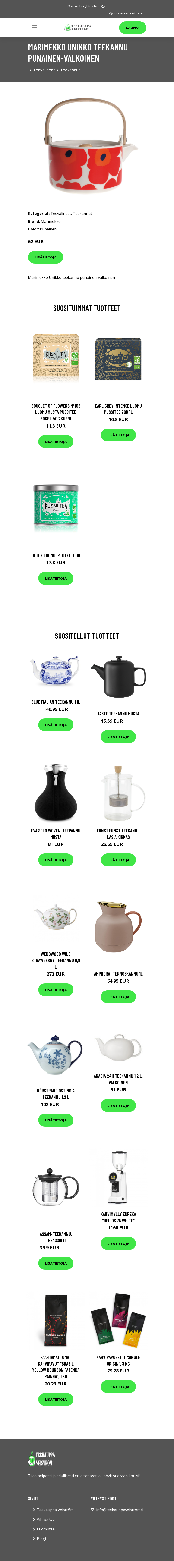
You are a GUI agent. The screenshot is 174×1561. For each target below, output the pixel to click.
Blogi (41, 1538)
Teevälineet (44, 69)
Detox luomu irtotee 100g (56, 555)
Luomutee (46, 1529)
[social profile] (103, 6)
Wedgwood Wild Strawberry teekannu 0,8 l (56, 960)
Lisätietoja (46, 257)
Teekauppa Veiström (55, 1509)
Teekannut (70, 69)
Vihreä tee (46, 1519)
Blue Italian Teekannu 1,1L (55, 702)
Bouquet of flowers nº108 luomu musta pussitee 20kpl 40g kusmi (55, 412)
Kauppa (132, 27)
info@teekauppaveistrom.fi (124, 13)
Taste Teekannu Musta (118, 713)
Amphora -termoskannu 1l (118, 973)
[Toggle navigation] (34, 27)
